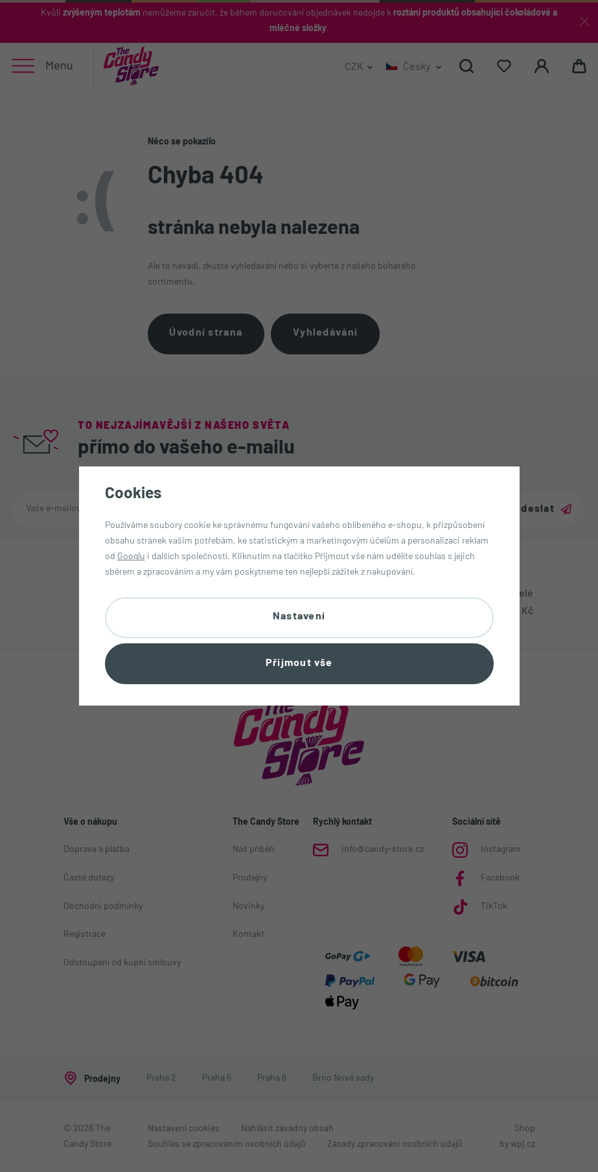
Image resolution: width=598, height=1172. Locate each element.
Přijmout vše (299, 663)
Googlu (131, 557)
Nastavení (299, 617)
